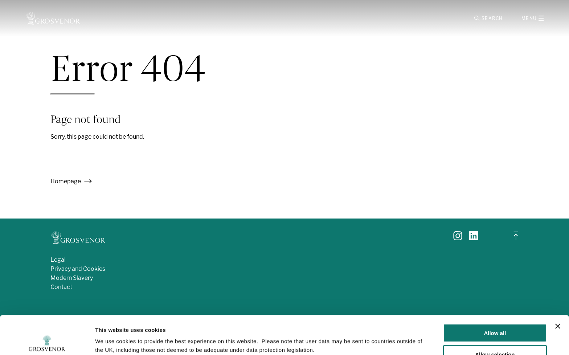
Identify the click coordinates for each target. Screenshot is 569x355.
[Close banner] (557, 287)
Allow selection (495, 316)
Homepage (71, 181)
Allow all (495, 294)
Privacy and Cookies (77, 268)
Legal (58, 259)
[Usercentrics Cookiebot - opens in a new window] (47, 340)
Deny (495, 337)
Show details (381, 335)
